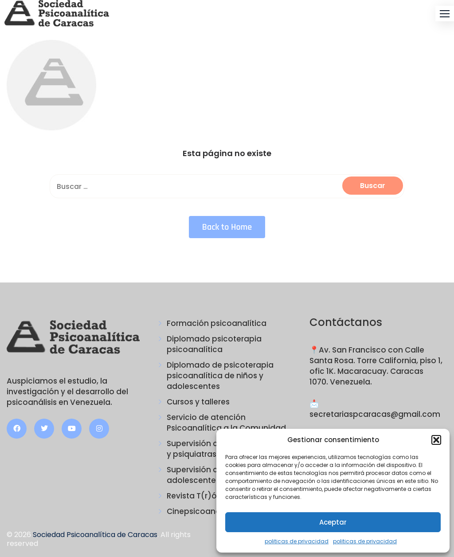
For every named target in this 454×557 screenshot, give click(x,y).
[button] (436, 439)
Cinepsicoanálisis (200, 511)
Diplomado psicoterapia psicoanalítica (214, 344)
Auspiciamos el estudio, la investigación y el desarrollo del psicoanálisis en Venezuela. (67, 392)
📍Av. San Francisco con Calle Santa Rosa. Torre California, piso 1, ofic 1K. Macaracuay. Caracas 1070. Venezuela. (375, 366)
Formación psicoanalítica (216, 323)
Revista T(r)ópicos (202, 495)
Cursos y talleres (198, 401)
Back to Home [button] (227, 227)
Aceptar (333, 522)
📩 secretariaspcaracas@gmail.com (374, 409)
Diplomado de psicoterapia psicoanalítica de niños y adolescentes (220, 376)
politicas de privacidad (297, 541)
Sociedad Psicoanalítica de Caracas (95, 535)
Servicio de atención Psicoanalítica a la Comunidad (226, 422)
